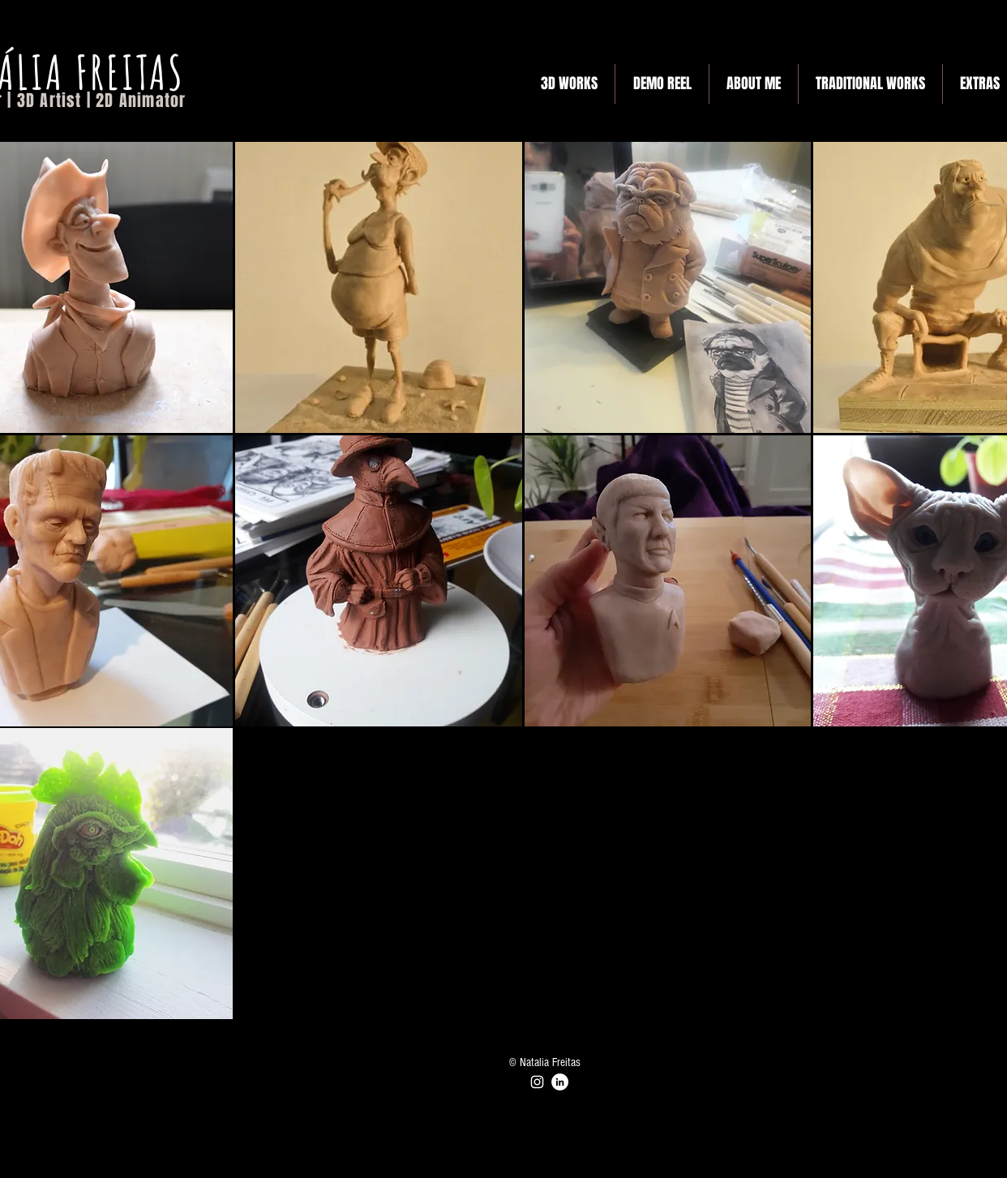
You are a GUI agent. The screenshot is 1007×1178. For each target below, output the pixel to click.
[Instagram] (537, 1081)
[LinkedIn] (559, 1081)
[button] (378, 287)
